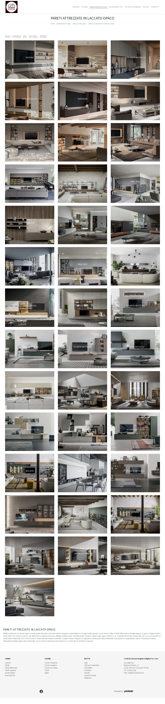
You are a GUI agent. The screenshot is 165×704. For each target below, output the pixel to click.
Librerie (8, 663)
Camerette (88, 668)
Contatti (155, 7)
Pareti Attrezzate (79, 24)
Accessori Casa (116, 7)
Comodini (87, 670)
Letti (85, 663)
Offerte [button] (43, 36)
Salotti (7, 665)
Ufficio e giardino (133, 7)
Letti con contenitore (91, 665)
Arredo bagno (10, 673)
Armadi (87, 673)
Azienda (76, 7)
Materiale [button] (16, 36)
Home (53, 24)
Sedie (47, 673)
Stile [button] (25, 36)
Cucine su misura (51, 668)
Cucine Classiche (51, 663)
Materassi (87, 678)
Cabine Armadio (90, 675)
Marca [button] (8, 36)
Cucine (84, 7)
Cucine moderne (51, 665)
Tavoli (47, 670)
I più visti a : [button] (33, 36)
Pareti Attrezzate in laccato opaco (101, 24)
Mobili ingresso (10, 670)
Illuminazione (10, 675)
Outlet (146, 7)
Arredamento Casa (98, 7)
